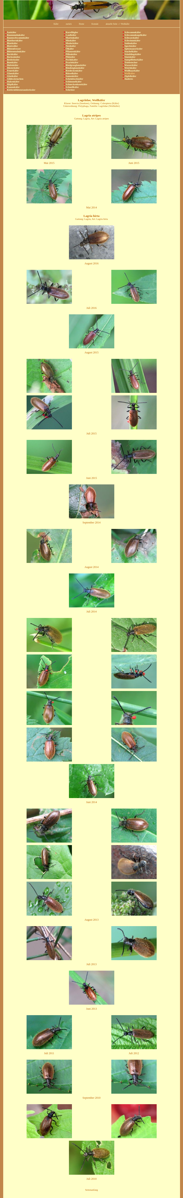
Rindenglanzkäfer (74, 68)
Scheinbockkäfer (73, 79)
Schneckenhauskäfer (75, 84)
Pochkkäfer (71, 59)
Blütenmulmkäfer (15, 51)
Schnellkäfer (71, 87)
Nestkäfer (70, 46)
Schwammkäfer (132, 32)
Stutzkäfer (129, 57)
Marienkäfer (71, 38)
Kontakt (94, 24)
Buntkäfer (11, 62)
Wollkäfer (129, 73)
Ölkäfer (69, 48)
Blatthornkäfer (14, 40)
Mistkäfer (70, 40)
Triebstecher (130, 62)
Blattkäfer (11, 43)
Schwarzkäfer (131, 38)
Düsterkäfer (12, 68)
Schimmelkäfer (73, 81)
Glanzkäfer (12, 73)
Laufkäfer (70, 35)
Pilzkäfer (69, 57)
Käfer (56, 24)
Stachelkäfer (130, 51)
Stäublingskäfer (132, 54)
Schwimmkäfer (131, 40)
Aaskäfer (10, 32)
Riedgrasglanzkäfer (75, 65)
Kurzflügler (71, 32)
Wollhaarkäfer (131, 70)
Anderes (128, 79)
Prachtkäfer (71, 62)
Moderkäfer (71, 43)
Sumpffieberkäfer (133, 59)
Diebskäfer (11, 65)
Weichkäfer (130, 68)
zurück (68, 24)
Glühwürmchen (14, 79)
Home (81, 24)
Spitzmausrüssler (132, 48)
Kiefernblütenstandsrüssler (20, 90)
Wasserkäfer (130, 65)
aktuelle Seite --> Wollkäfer (117, 24)
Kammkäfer (12, 87)
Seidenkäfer (130, 43)
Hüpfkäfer (11, 84)
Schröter (69, 90)
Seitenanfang (91, 1190)
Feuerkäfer (12, 70)
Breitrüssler (12, 59)
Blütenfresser (13, 48)
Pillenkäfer (70, 54)
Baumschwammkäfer (17, 38)
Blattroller (11, 46)
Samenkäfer (71, 76)
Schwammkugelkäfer (135, 35)
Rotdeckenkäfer (73, 70)
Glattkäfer (11, 76)
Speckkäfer (129, 46)
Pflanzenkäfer (72, 51)
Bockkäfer (11, 54)
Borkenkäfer (12, 57)
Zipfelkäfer (129, 76)
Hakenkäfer (12, 81)
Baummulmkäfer (15, 35)
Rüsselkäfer (71, 73)
